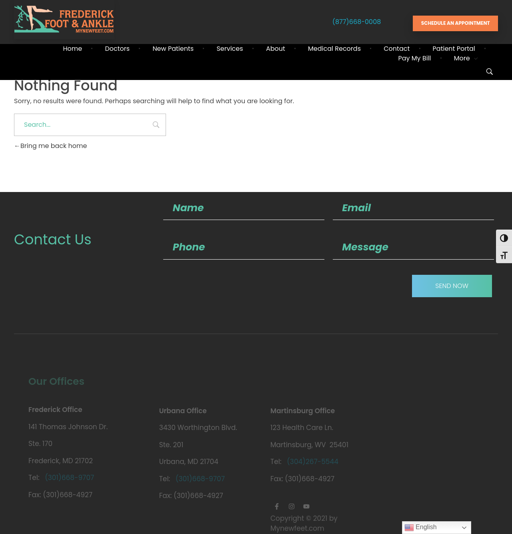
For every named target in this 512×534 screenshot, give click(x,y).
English (420, 527)
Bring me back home (50, 145)
